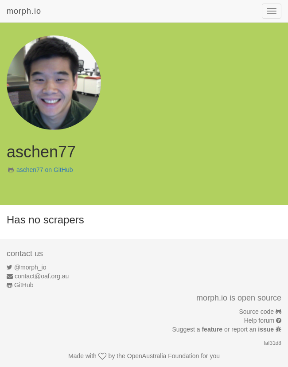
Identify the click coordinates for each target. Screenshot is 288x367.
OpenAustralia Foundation (163, 355)
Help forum (259, 320)
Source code (256, 311)
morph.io (24, 11)
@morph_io (30, 267)
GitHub (24, 285)
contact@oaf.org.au (42, 276)
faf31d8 (272, 343)
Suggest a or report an (224, 329)
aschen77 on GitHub (44, 169)
